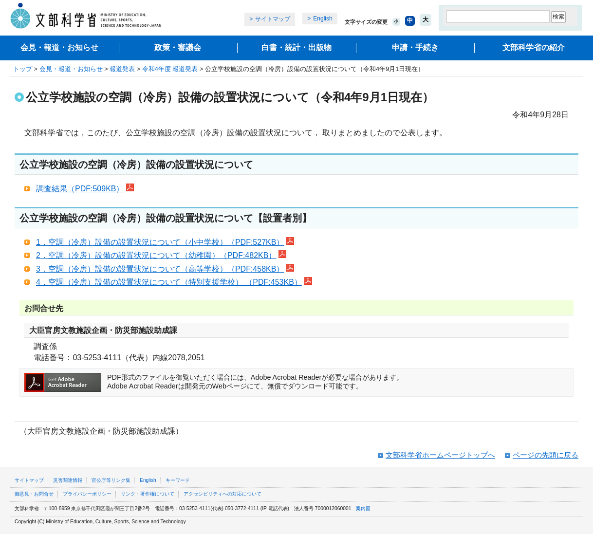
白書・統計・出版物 (296, 47)
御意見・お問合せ (34, 494)
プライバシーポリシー (87, 494)
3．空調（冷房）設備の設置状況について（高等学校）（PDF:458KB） (165, 269)
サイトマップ (272, 19)
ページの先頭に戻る (545, 455)
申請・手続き (415, 47)
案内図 (363, 508)
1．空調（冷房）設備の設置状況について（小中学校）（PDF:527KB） (165, 242)
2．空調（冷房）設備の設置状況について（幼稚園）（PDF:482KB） (161, 255)
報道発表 (122, 69)
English (322, 18)
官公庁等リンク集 (111, 480)
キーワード (178, 480)
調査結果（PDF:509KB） (85, 188)
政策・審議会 (177, 47)
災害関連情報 (67, 480)
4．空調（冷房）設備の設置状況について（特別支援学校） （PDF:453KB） (174, 282)
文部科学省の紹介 (533, 47)
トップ (22, 69)
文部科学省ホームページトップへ (440, 455)
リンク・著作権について (147, 494)
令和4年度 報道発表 (170, 69)
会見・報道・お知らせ (59, 47)
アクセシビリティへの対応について (222, 494)
